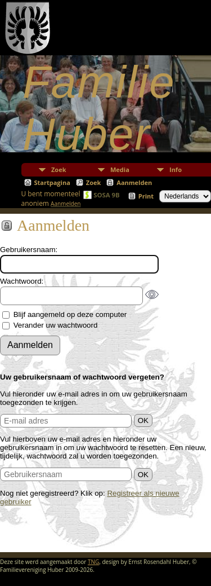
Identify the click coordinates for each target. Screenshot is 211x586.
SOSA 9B (106, 195)
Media (119, 169)
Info (175, 169)
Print (146, 196)
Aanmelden (134, 182)
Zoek (58, 169)
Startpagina (52, 182)
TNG (93, 562)
